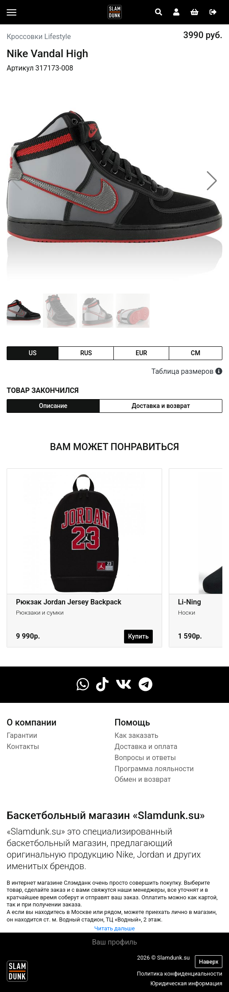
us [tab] (33, 353)
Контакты (23, 746)
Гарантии (22, 735)
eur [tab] (141, 353)
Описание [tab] (53, 405)
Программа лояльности (154, 769)
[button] (212, 181)
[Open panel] (158, 12)
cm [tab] (195, 353)
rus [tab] (86, 353)
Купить (138, 636)
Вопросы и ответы (145, 757)
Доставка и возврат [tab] (161, 405)
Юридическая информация (186, 983)
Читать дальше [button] (114, 928)
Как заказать (137, 735)
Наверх (208, 961)
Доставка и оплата (146, 746)
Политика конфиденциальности (179, 973)
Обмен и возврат (143, 779)
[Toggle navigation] (11, 12)
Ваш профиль (114, 942)
